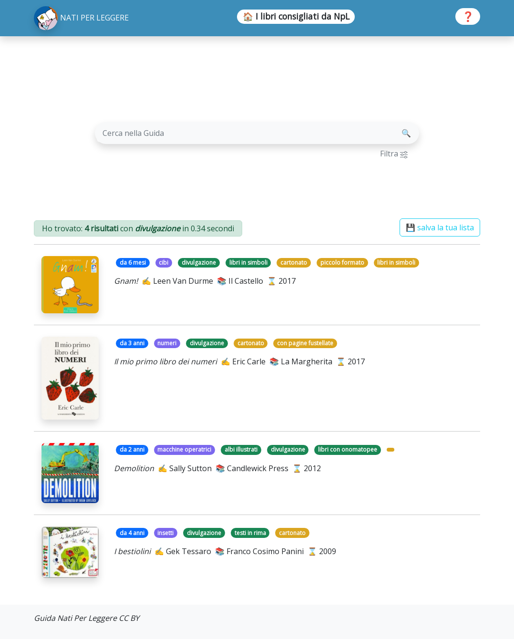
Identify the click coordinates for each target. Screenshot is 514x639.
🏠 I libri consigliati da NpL (296, 16)
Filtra (394, 153)
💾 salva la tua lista (440, 227)
